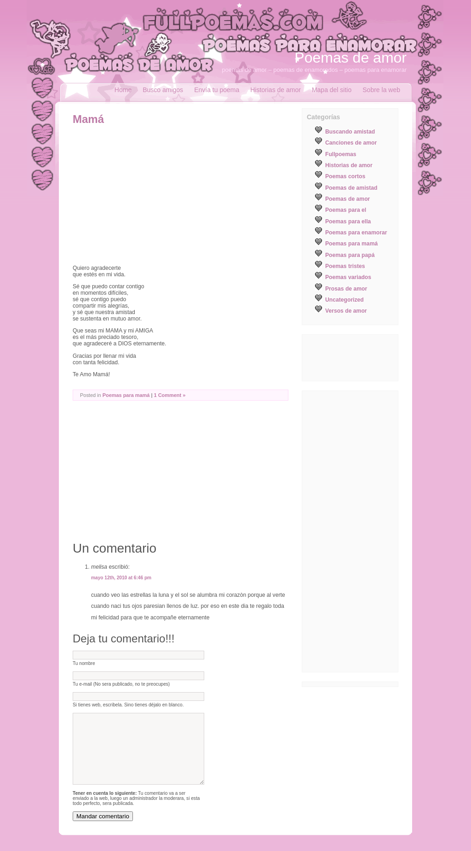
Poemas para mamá (126, 395)
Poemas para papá (349, 255)
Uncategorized (344, 300)
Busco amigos (163, 89)
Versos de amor (346, 311)
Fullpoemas (340, 154)
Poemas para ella (348, 221)
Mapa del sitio (331, 89)
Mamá (88, 119)
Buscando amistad (350, 131)
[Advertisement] (150, 194)
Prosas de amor (346, 289)
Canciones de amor (351, 143)
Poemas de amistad (351, 188)
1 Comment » (170, 395)
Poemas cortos (345, 176)
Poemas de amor (350, 57)
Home (123, 89)
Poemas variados (348, 277)
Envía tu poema (216, 89)
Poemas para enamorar (356, 232)
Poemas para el (345, 210)
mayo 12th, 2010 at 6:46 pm (121, 577)
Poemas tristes (345, 266)
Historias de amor (275, 89)
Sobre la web (381, 89)
